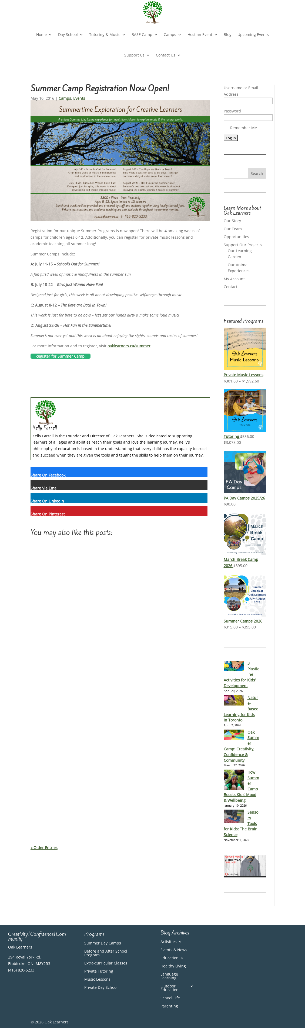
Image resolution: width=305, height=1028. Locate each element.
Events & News (173, 950)
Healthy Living (173, 966)
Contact (230, 286)
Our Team (233, 228)
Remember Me (241, 127)
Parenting (169, 1006)
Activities (168, 942)
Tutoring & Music (104, 34)
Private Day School (101, 988)
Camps (170, 34)
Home (41, 34)
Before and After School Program (105, 953)
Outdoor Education (169, 988)
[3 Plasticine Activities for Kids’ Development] (234, 666)
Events (79, 98)
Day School (68, 34)
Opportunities (236, 236)
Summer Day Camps (102, 943)
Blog (228, 34)
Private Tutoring (98, 971)
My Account (234, 278)
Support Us (134, 55)
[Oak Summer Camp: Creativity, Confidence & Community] (234, 735)
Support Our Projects (243, 244)
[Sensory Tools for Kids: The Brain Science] (234, 817)
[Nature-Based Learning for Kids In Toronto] (234, 700)
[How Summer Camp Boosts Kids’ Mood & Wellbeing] (234, 780)
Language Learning (169, 976)
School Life (170, 998)
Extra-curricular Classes (105, 963)
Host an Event (199, 34)
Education (169, 958)
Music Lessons (97, 979)
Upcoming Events (253, 34)
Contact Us (165, 55)
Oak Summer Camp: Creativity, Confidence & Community (241, 746)
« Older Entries (44, 847)
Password (232, 111)
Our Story (232, 220)
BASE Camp (142, 34)
